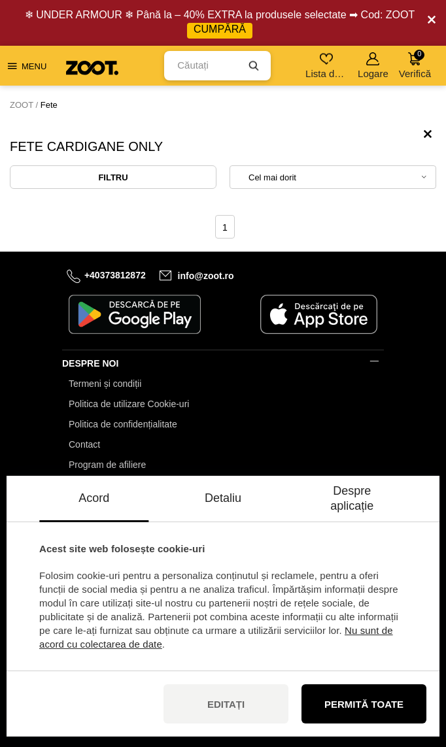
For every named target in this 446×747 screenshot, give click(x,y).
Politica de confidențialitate (123, 424)
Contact (84, 444)
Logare (373, 65)
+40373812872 (115, 275)
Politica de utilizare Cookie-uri (129, 404)
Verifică (415, 64)
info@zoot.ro (206, 276)
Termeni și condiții (105, 383)
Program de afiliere (107, 464)
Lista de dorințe (327, 65)
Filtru (113, 177)
